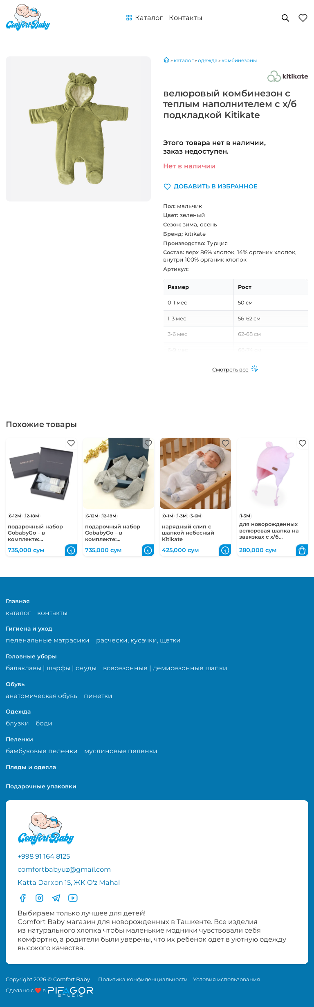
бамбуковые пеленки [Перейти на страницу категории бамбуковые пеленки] (42, 751)
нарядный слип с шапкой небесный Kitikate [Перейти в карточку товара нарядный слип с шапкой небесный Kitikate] (188, 533)
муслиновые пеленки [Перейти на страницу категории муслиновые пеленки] (120, 751)
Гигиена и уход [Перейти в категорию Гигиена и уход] (29, 628)
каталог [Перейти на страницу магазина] (18, 613)
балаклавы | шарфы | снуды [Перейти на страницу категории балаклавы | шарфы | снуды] (51, 668)
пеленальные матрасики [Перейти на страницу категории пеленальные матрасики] (48, 640)
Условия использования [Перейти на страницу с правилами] (226, 979)
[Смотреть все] (235, 369)
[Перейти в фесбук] (23, 898)
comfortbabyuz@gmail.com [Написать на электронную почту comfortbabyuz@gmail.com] (64, 869)
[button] (144, 17)
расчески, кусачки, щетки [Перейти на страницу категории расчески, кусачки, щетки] (138, 640)
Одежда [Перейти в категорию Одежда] (18, 711)
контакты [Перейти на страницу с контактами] (52, 613)
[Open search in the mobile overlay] (285, 17)
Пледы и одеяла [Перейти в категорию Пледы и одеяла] (31, 767)
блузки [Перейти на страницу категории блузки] (17, 723)
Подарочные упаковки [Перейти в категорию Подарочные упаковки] (41, 786)
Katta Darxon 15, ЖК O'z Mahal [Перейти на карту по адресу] (69, 882)
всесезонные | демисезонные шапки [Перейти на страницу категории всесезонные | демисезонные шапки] (165, 668)
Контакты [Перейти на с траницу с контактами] (185, 17)
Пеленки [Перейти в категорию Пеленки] (19, 739)
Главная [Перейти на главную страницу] (18, 601)
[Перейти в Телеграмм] (56, 898)
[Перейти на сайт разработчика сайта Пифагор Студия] (49, 992)
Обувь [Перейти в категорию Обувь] (15, 684)
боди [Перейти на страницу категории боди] (44, 723)
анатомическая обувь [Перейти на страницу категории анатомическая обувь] (41, 696)
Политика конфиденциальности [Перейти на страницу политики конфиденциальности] (143, 979)
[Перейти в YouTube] (73, 898)
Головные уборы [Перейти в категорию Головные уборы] (31, 656)
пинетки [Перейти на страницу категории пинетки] (98, 696)
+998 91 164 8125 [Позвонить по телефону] (44, 856)
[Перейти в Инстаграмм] (39, 898)
